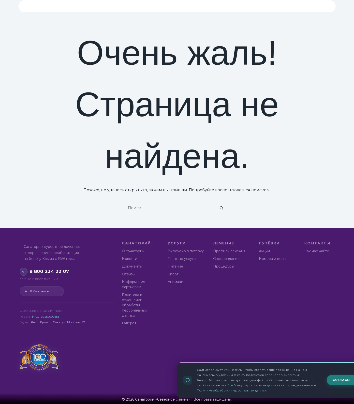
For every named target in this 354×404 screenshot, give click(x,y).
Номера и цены (272, 258)
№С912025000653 (45, 316)
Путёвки (209, 6)
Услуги (148, 6)
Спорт (173, 274)
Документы (132, 266)
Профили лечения (229, 251)
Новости (129, 258)
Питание (175, 266)
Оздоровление (226, 258)
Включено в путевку (186, 251)
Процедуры (223, 266)
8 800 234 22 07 (298, 6)
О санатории (133, 251)
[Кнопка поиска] (221, 208)
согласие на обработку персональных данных (241, 385)
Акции (264, 251)
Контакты (242, 6)
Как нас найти (316, 251)
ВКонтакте (36, 291)
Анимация (176, 282)
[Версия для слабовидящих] (324, 6)
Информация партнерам (133, 284)
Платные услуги (182, 258)
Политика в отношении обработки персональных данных (134, 305)
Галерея (129, 323)
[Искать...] (172, 208)
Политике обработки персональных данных (231, 390)
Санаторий (114, 6)
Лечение (178, 6)
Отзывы (128, 274)
